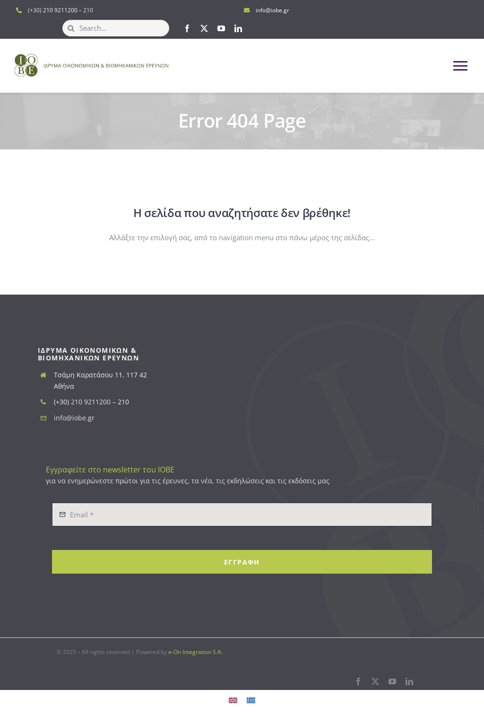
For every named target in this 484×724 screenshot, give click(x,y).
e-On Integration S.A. (195, 652)
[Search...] (115, 28)
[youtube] (221, 28)
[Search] (70, 28)
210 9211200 (60, 10)
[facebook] (187, 28)
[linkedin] (238, 28)
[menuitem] (233, 700)
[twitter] (204, 28)
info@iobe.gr (272, 10)
